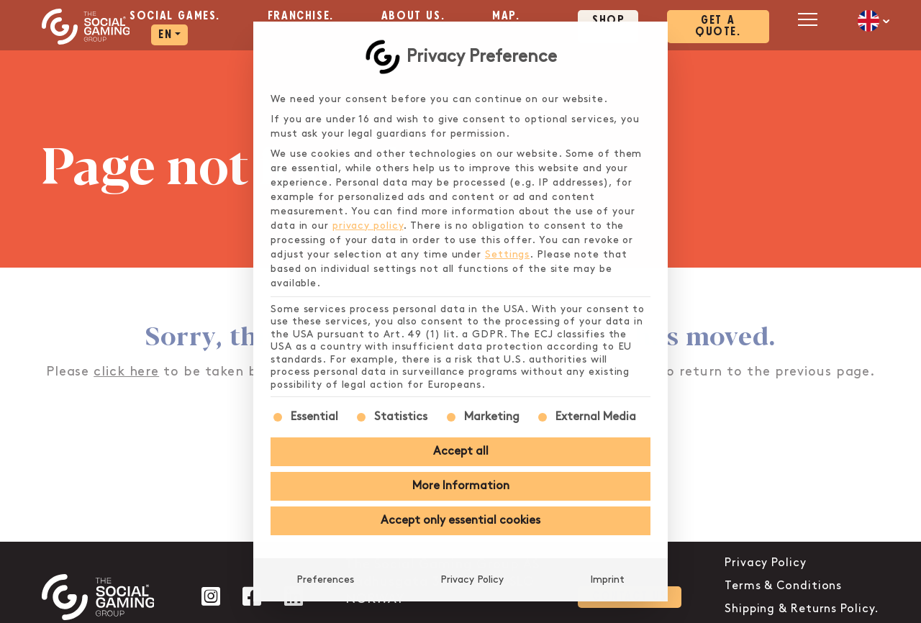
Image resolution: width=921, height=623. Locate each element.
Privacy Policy (472, 579)
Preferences (325, 579)
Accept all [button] (461, 451)
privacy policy (368, 225)
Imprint (607, 579)
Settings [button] (507, 254)
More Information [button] (460, 486)
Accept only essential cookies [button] (460, 520)
